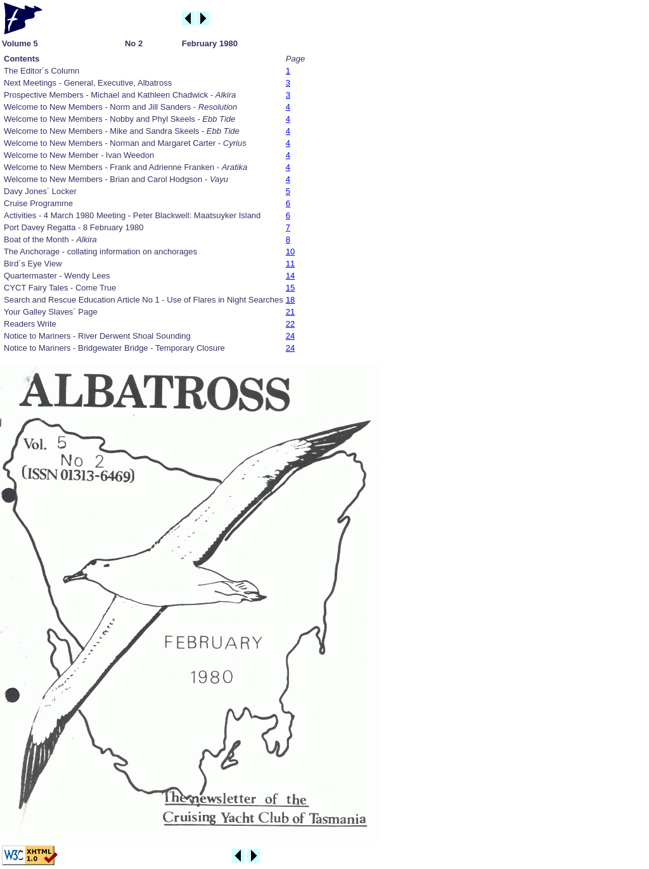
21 (290, 312)
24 (290, 336)
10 (290, 251)
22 (290, 324)
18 (290, 299)
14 (290, 275)
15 (290, 287)
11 (290, 263)
